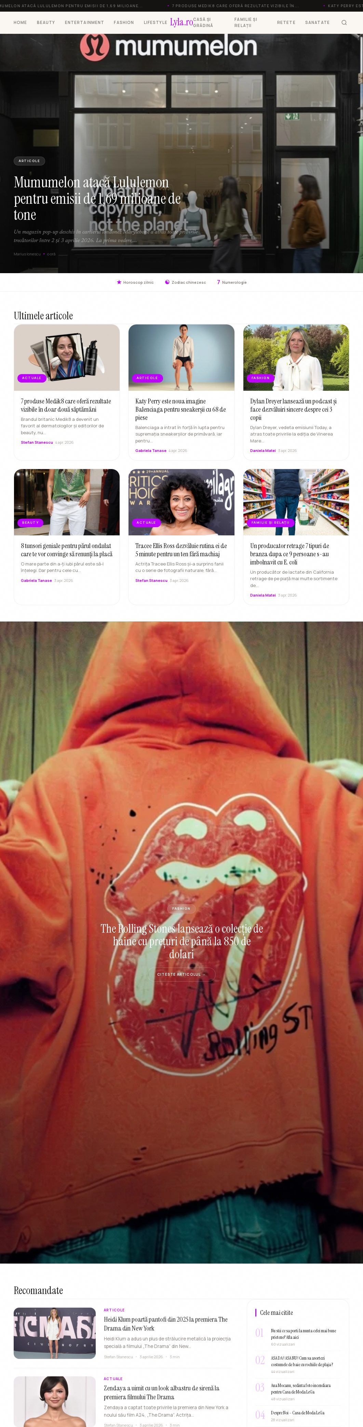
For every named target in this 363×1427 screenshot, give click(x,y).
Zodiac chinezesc (185, 282)
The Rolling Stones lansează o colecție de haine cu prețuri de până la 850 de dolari (181, 941)
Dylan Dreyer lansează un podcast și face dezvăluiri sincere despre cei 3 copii (293, 415)
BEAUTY (46, 22)
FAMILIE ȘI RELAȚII (245, 22)
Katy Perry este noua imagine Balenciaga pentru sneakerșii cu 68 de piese (180, 415)
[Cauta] (344, 22)
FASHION (124, 22)
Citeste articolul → (181, 974)
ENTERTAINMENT (85, 22)
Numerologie (232, 282)
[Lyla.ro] (181, 22)
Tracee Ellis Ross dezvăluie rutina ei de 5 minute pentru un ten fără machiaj (181, 556)
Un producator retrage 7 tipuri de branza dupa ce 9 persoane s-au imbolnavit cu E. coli (289, 560)
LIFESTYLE (155, 22)
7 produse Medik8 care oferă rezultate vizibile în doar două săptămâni (66, 411)
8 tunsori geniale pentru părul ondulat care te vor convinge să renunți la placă (66, 556)
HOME (20, 22)
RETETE (286, 22)
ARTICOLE (29, 161)
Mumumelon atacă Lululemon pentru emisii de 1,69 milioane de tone (97, 198)
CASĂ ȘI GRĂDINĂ (203, 22)
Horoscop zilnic (135, 282)
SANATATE (317, 22)
